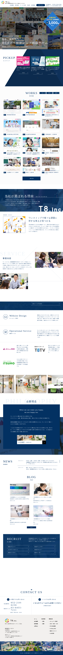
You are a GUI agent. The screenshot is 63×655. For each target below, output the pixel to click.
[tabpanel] (38, 65)
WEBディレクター (38, 546)
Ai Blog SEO (35, 298)
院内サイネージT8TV (37, 301)
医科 (49, 93)
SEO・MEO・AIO (54, 623)
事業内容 (51, 618)
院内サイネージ (53, 630)
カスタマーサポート (13, 549)
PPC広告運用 (35, 295)
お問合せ (36, 626)
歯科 (56, 93)
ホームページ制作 (36, 289)
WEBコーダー (37, 552)
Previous (2, 224)
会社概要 (36, 621)
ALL (42, 93)
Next (60, 224)
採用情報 (36, 623)
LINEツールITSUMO (37, 303)
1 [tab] (38, 78)
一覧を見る (31, 178)
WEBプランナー (12, 546)
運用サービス (35, 292)
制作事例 (43, 618)
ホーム (35, 618)
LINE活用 (52, 633)
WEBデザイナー (38, 549)
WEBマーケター (12, 552)
